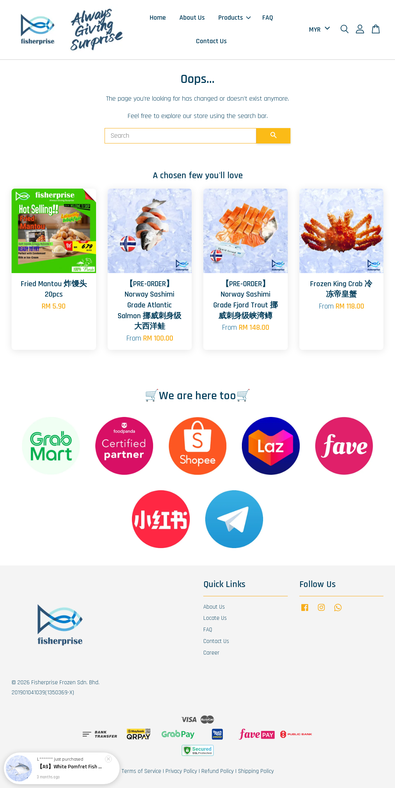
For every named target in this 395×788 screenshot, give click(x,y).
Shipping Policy (256, 771)
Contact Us (211, 41)
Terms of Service (141, 771)
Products (234, 17)
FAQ (267, 17)
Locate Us (215, 618)
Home (158, 17)
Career (211, 652)
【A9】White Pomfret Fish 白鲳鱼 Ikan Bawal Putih (71, 767)
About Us (192, 17)
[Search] (181, 135)
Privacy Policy (181, 771)
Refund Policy (217, 771)
